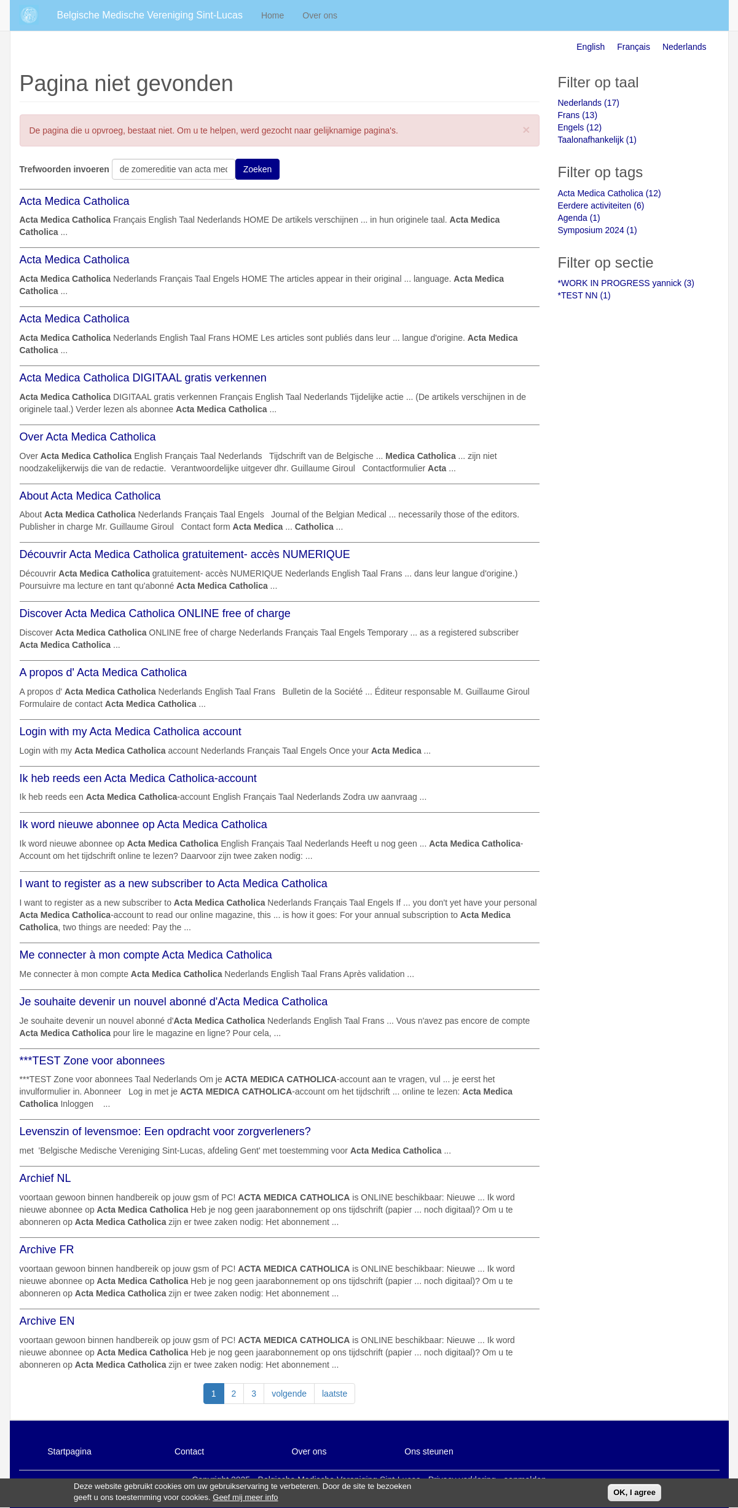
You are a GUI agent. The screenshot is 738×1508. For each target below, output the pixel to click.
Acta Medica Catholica (75, 201)
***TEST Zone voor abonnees (92, 1061)
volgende (289, 1393)
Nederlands (684, 47)
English (590, 47)
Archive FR (47, 1249)
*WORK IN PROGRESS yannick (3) (626, 283)
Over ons (319, 15)
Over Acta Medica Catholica (88, 437)
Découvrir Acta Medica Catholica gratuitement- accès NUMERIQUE (185, 554)
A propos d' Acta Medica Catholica (103, 672)
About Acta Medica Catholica (90, 496)
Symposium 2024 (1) (597, 230)
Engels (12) (580, 127)
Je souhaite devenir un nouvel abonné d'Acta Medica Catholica (174, 1001)
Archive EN (47, 1321)
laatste (334, 1393)
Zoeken (257, 169)
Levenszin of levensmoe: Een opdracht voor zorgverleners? (165, 1131)
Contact (189, 1451)
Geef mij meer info (245, 1500)
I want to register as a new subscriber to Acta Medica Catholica (174, 883)
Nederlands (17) (588, 103)
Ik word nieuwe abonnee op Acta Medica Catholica (143, 824)
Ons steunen (428, 1451)
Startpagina (69, 1451)
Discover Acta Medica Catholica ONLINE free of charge (155, 613)
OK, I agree (634, 1494)
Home (272, 15)
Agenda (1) (579, 218)
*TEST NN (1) (584, 295)
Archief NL (45, 1178)
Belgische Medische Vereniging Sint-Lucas (150, 15)
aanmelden (525, 1480)
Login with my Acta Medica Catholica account (130, 731)
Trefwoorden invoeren (64, 169)
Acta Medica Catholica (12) (609, 193)
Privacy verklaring (462, 1480)
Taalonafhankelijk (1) (597, 140)
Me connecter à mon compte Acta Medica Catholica (146, 955)
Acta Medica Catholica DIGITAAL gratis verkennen (143, 378)
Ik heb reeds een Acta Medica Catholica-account (138, 778)
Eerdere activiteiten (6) (601, 205)
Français (633, 47)
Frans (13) (578, 115)
